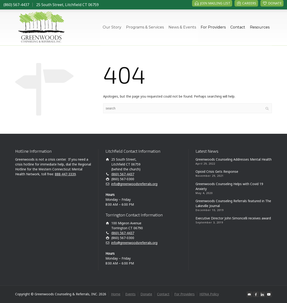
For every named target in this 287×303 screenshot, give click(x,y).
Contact (237, 27)
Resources (260, 27)
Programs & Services (145, 27)
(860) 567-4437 (16, 4)
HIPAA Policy (209, 294)
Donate (146, 294)
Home (115, 294)
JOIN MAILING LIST (215, 3)
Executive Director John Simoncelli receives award (233, 218)
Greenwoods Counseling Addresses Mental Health (234, 159)
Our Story (112, 27)
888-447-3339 (65, 174)
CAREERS (249, 3)
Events (130, 294)
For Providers (213, 27)
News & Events (182, 27)
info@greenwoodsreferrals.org (134, 184)
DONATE (275, 3)
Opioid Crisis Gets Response (217, 171)
